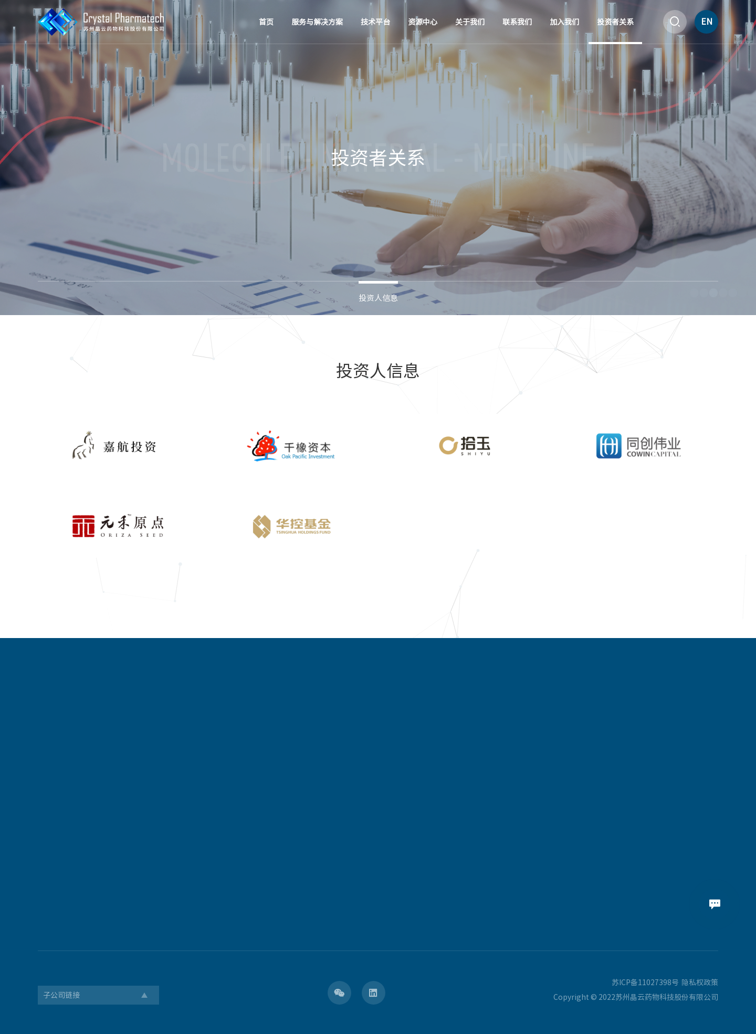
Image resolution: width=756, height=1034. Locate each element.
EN (706, 21)
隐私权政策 (699, 982)
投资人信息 (378, 298)
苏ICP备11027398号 (645, 982)
